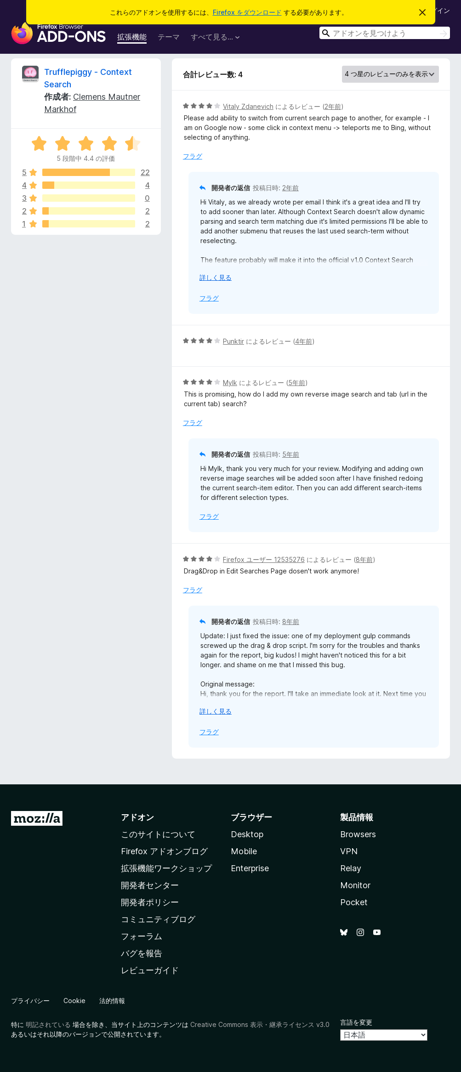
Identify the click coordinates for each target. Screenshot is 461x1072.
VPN (349, 851)
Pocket (354, 902)
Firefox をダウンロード (247, 12)
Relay (350, 868)
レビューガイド (150, 970)
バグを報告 (141, 953)
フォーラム (141, 936)
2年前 (332, 106)
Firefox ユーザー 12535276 (264, 559)
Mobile (244, 851)
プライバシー (30, 1000)
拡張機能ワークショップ (166, 868)
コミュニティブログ (158, 919)
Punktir (233, 341)
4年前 (303, 341)
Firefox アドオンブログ (164, 851)
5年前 (296, 382)
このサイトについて (158, 834)
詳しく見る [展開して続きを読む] (215, 277)
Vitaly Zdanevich (248, 106)
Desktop (247, 834)
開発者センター (150, 885)
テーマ (169, 36)
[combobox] (384, 33)
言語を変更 (356, 1022)
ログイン (437, 10)
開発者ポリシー (150, 902)
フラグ (192, 156)
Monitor (355, 885)
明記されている (48, 1024)
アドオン (137, 817)
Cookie (74, 1000)
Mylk (230, 382)
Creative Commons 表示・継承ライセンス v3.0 (260, 1024)
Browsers (358, 834)
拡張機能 (132, 36)
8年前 (364, 559)
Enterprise (250, 868)
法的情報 (112, 1000)
